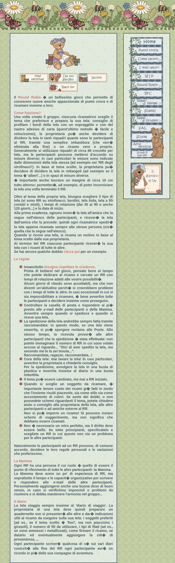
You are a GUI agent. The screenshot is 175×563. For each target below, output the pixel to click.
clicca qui (72, 252)
